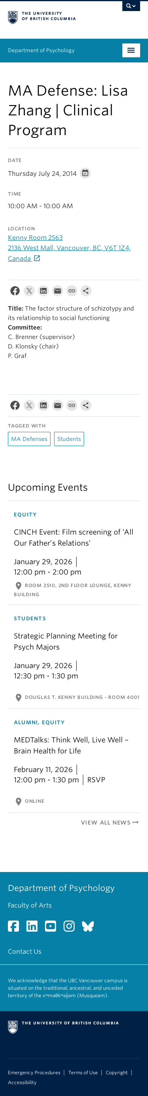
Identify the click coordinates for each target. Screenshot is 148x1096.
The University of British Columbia (54, 16)
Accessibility (22, 1082)
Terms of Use (83, 1072)
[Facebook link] (16, 928)
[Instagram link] (72, 928)
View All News (110, 822)
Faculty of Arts (30, 905)
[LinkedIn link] (34, 928)
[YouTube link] (53, 928)
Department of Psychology (41, 50)
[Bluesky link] (91, 928)
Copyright (117, 1072)
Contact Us (24, 951)
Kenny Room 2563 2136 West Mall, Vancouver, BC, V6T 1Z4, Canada (69, 248)
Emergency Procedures (34, 1072)
